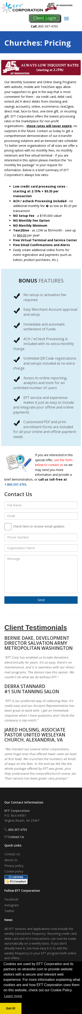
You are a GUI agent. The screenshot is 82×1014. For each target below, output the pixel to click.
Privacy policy (13, 866)
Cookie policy (13, 871)
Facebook (11, 899)
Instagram (11, 905)
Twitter (9, 911)
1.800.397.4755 (15, 484)
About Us (10, 860)
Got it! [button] (10, 1008)
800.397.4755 (17, 830)
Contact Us (16, 837)
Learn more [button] (13, 996)
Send (41, 600)
